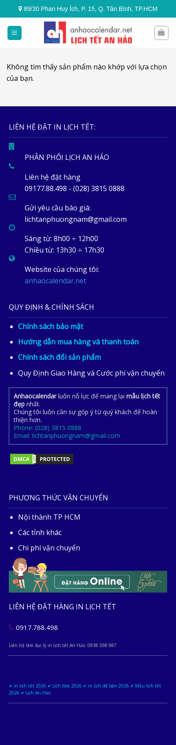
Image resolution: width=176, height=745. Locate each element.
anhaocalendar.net (55, 281)
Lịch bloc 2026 (67, 686)
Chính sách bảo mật (50, 326)
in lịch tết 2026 (30, 686)
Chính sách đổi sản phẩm (59, 357)
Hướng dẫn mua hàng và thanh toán (78, 342)
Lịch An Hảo (38, 693)
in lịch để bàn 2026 (108, 686)
